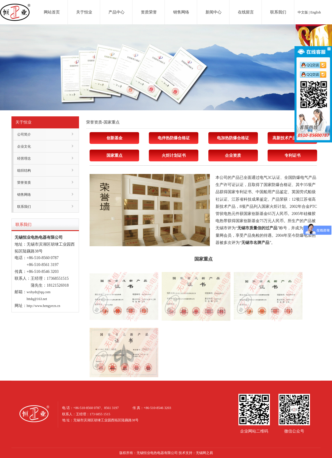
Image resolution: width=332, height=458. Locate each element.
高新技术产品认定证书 (292, 138)
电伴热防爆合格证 (174, 138)
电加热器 (15, 7)
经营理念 (24, 158)
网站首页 (52, 12)
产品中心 (116, 12)
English (315, 12)
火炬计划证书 (174, 155)
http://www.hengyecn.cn (43, 306)
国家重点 (114, 155)
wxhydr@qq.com (38, 292)
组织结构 (24, 171)
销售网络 (181, 12)
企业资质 (233, 155)
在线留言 (246, 12)
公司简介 (24, 134)
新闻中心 (213, 12)
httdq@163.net (37, 299)
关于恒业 (84, 12)
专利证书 (292, 155)
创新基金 (114, 138)
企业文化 (24, 146)
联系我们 (278, 12)
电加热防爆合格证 (233, 138)
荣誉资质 (24, 183)
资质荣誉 (149, 12)
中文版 (303, 12)
